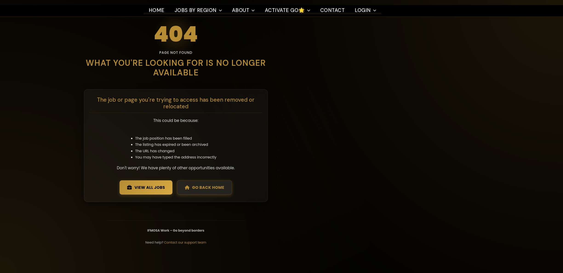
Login (372, 5)
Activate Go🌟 (291, 5)
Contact (338, 5)
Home (157, 5)
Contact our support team (250, 261)
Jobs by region (199, 5)
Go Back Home (270, 203)
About (245, 5)
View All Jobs (209, 203)
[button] (220, 5)
